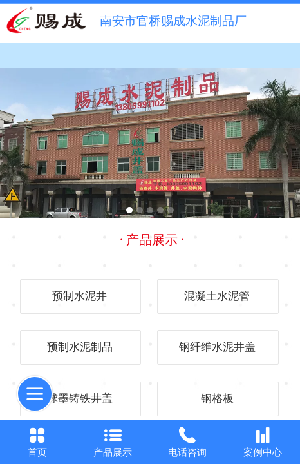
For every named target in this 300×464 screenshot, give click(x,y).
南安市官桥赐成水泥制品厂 (173, 21)
